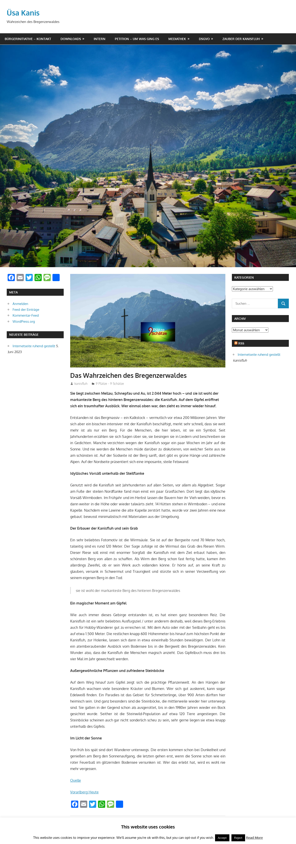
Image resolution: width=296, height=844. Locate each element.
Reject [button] (238, 838)
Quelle (75, 780)
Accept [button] (222, 838)
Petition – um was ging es (137, 39)
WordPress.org (24, 321)
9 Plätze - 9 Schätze (110, 383)
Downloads (71, 39)
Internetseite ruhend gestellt (34, 346)
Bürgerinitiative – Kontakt (28, 39)
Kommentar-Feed (26, 315)
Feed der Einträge (26, 309)
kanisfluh (80, 383)
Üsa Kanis (23, 12)
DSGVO (204, 39)
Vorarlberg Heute (84, 792)
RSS (241, 343)
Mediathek (177, 39)
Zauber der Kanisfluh (241, 39)
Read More (254, 837)
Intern (99, 39)
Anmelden (20, 304)
